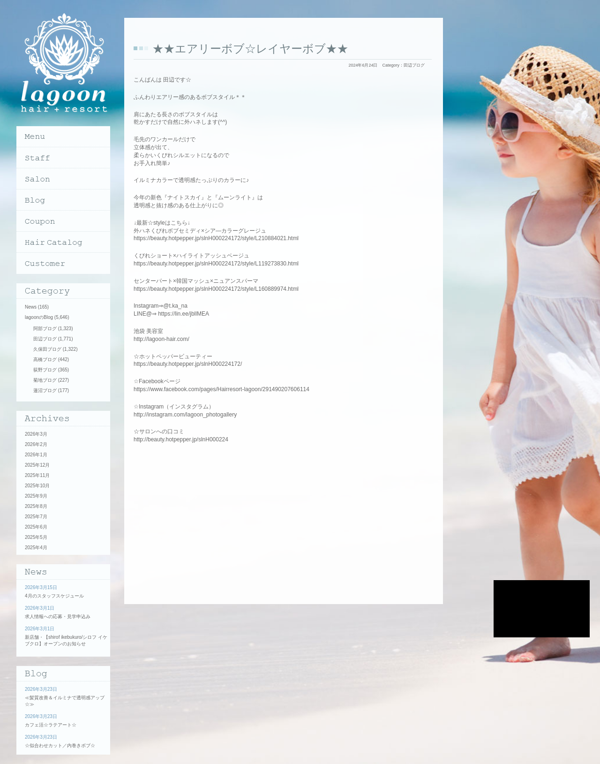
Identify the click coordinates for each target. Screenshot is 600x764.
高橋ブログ (45, 359)
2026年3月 (36, 434)
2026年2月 (36, 444)
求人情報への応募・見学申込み (57, 616)
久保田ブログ (47, 349)
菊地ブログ (45, 380)
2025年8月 (36, 506)
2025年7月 (36, 516)
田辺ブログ (414, 65)
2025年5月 (36, 537)
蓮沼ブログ (45, 390)
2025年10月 (37, 485)
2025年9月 (36, 496)
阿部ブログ (45, 328)
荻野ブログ (45, 369)
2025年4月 (36, 547)
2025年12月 (37, 465)
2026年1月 (36, 454)
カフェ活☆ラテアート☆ (50, 724)
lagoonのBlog (39, 317)
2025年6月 (36, 527)
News (31, 307)
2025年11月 (37, 475)
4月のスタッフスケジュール (54, 595)
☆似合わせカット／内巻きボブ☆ (60, 745)
